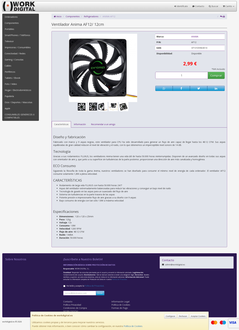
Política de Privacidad (119, 279)
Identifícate (181, 6)
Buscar (213, 6)
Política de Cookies (133, 326)
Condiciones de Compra (75, 308)
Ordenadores (11, 16)
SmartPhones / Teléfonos (17, 35)
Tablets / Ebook (12, 77)
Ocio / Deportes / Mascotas (18, 102)
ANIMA (194, 36)
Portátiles (9, 29)
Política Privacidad (72, 304)
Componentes (12, 23)
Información (80, 124)
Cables (8, 65)
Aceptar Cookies (198, 316)
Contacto (198, 6)
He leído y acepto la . (85, 286)
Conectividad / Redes (15, 53)
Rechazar (183, 316)
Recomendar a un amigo (103, 124)
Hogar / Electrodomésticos (18, 90)
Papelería (9, 96)
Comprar (216, 75)
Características (61, 124)
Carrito (228, 6)
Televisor (9, 41)
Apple (7, 108)
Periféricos (10, 71)
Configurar (170, 316)
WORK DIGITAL (71, 311)
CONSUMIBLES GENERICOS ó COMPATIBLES (19, 116)
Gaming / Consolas (14, 59)
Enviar (100, 293)
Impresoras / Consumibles (18, 47)
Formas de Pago (119, 308)
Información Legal (120, 301)
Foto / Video (11, 84)
